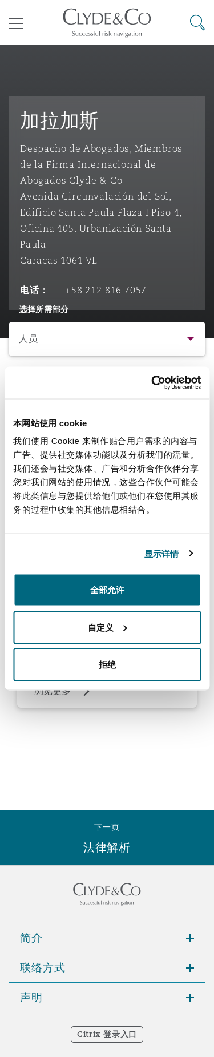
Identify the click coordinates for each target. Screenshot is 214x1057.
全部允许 (107, 590)
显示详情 (161, 553)
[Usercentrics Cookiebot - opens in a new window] (152, 383)
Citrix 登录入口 (107, 1034)
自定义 (107, 627)
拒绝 (107, 664)
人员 (28, 339)
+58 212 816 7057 (106, 290)
